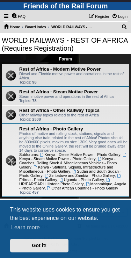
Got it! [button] (39, 245)
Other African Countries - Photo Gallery (82, 188)
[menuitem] (19, 16)
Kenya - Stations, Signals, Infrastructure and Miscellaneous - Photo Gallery (66, 169)
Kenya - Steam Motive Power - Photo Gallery (73, 157)
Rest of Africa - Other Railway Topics (59, 110)
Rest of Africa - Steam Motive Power (58, 91)
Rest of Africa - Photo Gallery (51, 128)
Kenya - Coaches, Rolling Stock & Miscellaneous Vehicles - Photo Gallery (68, 163)
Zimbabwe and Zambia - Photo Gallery (80, 175)
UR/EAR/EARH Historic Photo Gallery (65, 182)
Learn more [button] (25, 227)
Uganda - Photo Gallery (81, 180)
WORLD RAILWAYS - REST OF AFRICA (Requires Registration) (65, 44)
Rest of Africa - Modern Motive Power (60, 69)
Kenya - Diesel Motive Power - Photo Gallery (80, 154)
